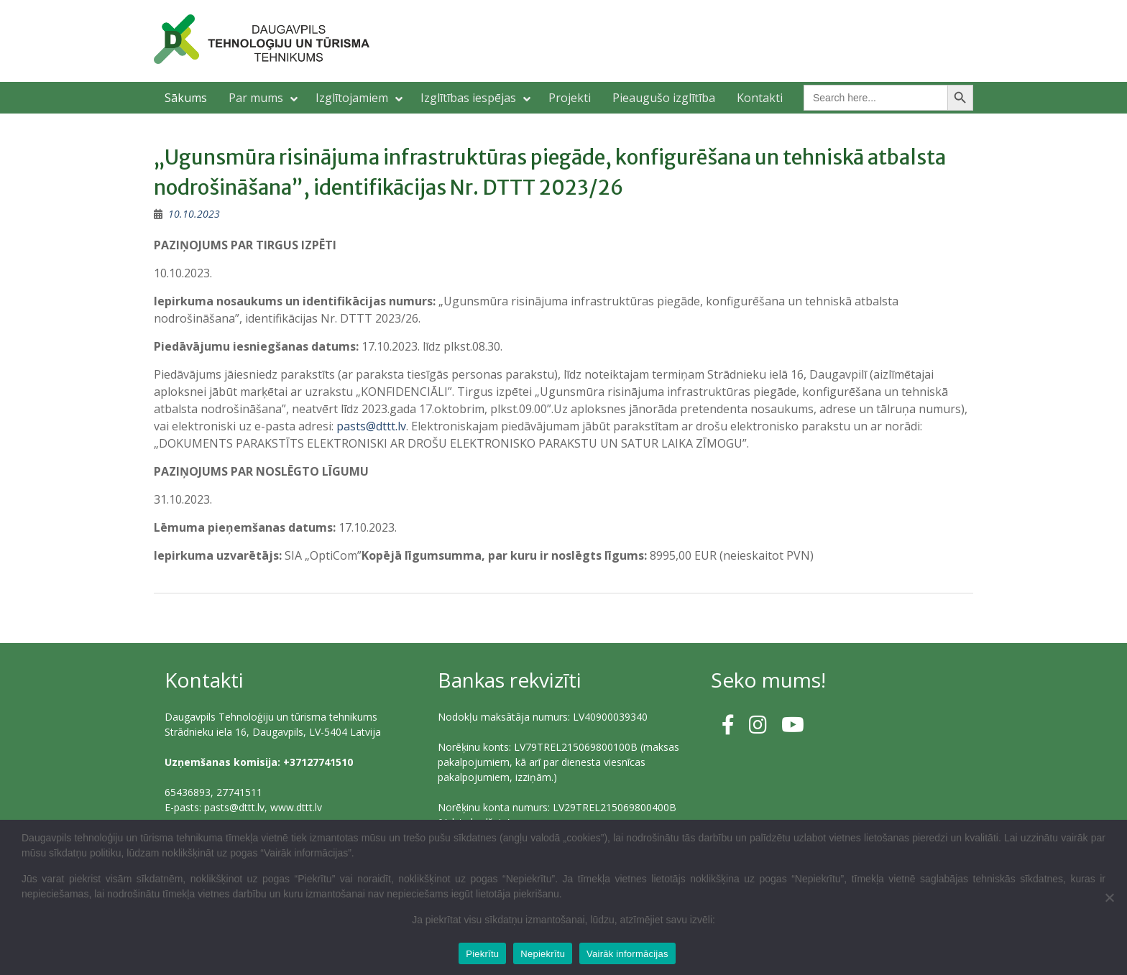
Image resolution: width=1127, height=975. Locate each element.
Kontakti (760, 98)
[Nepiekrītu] (1109, 897)
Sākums (186, 98)
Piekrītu (482, 953)
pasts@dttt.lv (371, 426)
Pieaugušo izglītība (663, 98)
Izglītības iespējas (468, 98)
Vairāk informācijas (627, 953)
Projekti (569, 98)
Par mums (256, 98)
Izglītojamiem (352, 98)
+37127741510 (318, 762)
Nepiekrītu (542, 953)
